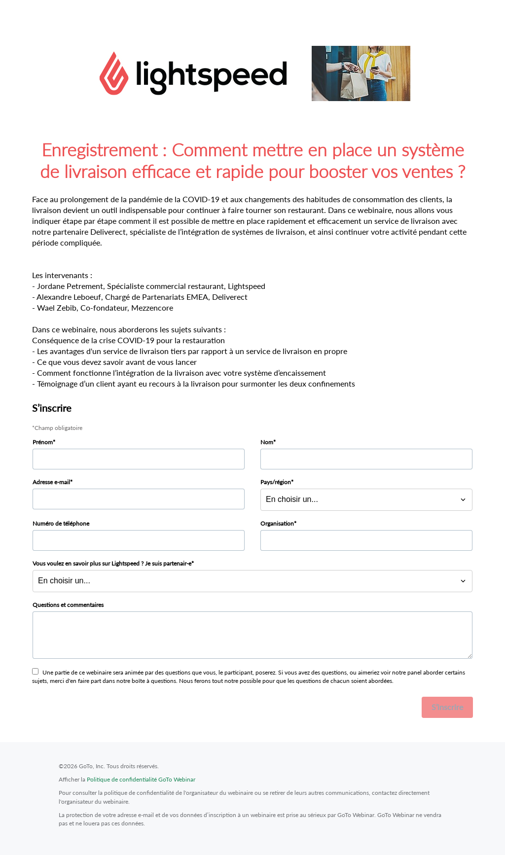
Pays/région (275, 482)
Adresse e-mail (51, 482)
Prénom (43, 442)
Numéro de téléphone (61, 523)
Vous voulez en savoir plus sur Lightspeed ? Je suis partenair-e (112, 563)
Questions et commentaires (68, 604)
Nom (266, 442)
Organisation (277, 523)
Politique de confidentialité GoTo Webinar (141, 779)
